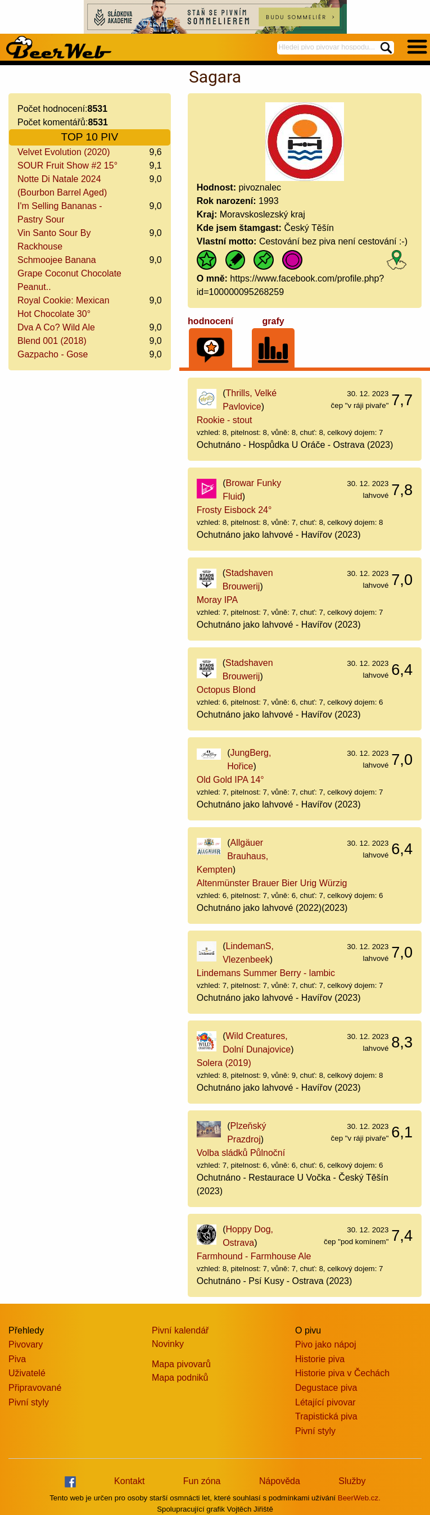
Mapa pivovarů (181, 1364)
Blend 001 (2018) (52, 341)
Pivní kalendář (180, 1330)
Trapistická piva (326, 1416)
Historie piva (320, 1359)
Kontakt (129, 1481)
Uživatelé (27, 1373)
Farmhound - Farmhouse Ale (254, 1256)
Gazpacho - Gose (52, 354)
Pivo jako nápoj (325, 1344)
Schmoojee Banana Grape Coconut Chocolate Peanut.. (69, 273)
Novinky (168, 1344)
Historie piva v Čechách (342, 1373)
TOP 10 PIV (90, 137)
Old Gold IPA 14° (230, 779)
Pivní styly (28, 1402)
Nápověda (279, 1481)
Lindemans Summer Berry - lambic (266, 973)
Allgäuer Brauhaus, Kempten (232, 856)
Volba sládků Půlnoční (241, 1153)
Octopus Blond (226, 690)
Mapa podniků (180, 1377)
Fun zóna (202, 1481)
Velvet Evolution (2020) (63, 152)
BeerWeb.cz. (359, 1498)
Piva (17, 1359)
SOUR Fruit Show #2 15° (67, 165)
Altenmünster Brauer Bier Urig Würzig (272, 883)
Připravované (34, 1387)
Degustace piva (326, 1387)
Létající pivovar (325, 1402)
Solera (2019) (224, 1063)
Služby (351, 1481)
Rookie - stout (224, 420)
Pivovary (25, 1344)
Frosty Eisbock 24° (234, 510)
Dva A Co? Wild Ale (56, 327)
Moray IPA (217, 600)
